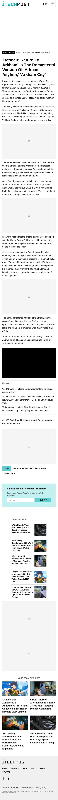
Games (18, 52)
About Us (5, 788)
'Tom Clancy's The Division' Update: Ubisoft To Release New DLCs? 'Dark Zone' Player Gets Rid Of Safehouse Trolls (28, 399)
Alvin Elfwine (8, 52)
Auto (33, 768)
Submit (43, 500)
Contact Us (15, 788)
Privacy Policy (41, 788)
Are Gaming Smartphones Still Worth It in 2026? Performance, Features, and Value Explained (22, 545)
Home (4, 768)
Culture (6, 772)
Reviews (15, 768)
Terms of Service (27, 788)
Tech (24, 768)
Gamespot (7, 252)
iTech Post (14, 420)
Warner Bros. (9, 473)
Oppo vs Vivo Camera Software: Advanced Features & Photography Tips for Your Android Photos (22, 592)
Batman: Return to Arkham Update (29, 468)
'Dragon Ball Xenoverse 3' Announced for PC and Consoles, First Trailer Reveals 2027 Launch (22, 576)
